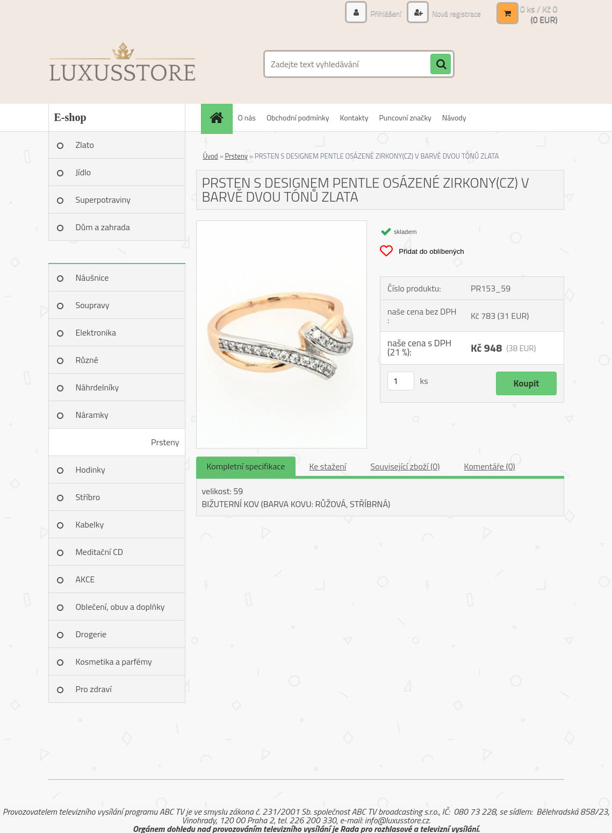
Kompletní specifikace (246, 466)
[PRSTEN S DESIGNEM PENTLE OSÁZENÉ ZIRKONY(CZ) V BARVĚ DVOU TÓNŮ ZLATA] (282, 225)
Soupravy (93, 304)
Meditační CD (100, 551)
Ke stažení (327, 466)
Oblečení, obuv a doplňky (120, 606)
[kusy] (400, 381)
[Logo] (122, 64)
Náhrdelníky (97, 387)
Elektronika (96, 332)
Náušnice (92, 277)
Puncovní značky (405, 117)
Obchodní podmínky (298, 117)
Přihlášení (386, 13)
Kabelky (90, 524)
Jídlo (83, 172)
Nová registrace (455, 13)
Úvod (210, 156)
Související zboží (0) (405, 466)
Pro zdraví (94, 688)
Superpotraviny (103, 199)
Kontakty (354, 117)
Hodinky (90, 469)
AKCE (85, 579)
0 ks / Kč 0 (539, 8)
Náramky (92, 414)
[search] (440, 64)
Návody (454, 117)
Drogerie (91, 634)
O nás (247, 117)
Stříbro (88, 496)
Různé (87, 359)
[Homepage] (220, 117)
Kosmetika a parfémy (114, 661)
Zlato (85, 144)
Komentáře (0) (489, 466)
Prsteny (165, 442)
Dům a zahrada (103, 226)
